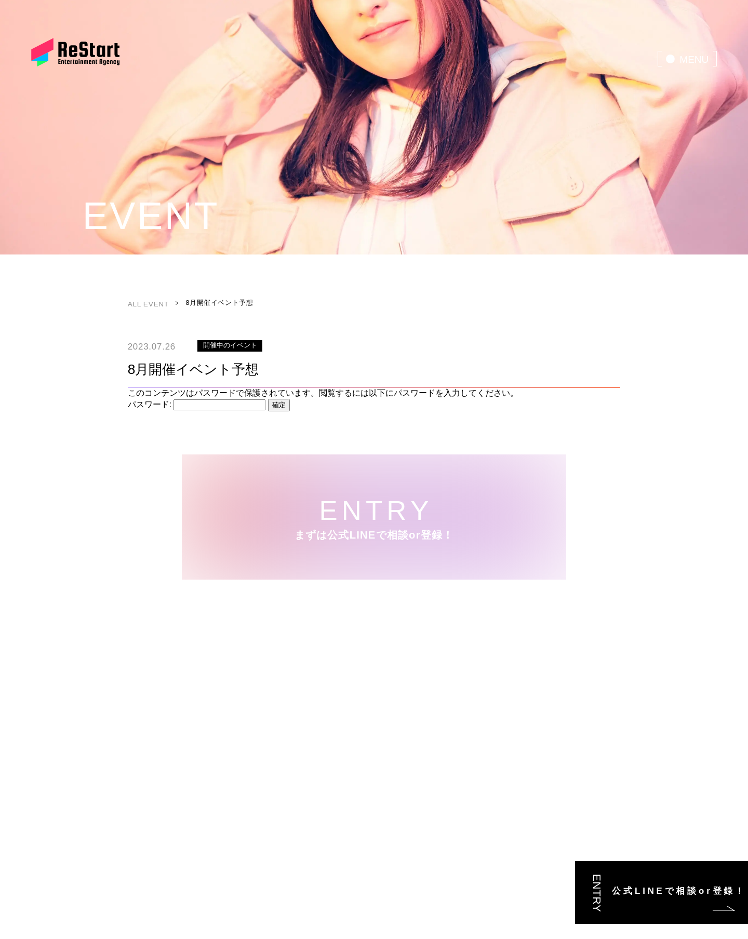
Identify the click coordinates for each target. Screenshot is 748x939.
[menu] (687, 58)
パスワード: (197, 404)
